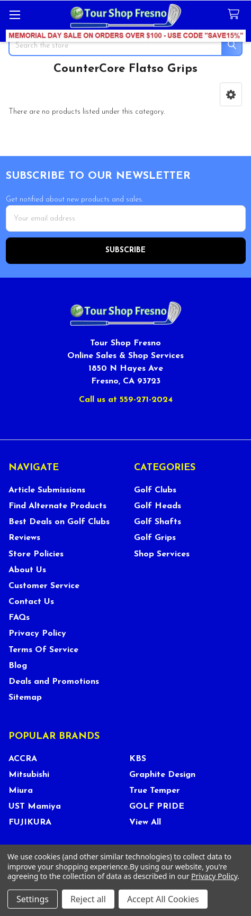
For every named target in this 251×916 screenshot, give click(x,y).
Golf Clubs (155, 490)
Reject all (88, 899)
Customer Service (43, 586)
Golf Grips (155, 538)
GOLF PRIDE (156, 806)
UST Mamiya (34, 806)
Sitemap (25, 697)
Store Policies (36, 554)
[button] (231, 94)
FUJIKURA (29, 822)
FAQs (19, 617)
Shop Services (162, 554)
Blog (17, 666)
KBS (137, 759)
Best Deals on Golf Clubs (59, 522)
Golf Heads (157, 506)
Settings (32, 899)
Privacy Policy (37, 633)
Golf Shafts (157, 522)
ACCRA (22, 759)
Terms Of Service (43, 650)
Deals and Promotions (53, 681)
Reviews (24, 538)
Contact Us (31, 602)
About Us (27, 570)
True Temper (154, 790)
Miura (20, 790)
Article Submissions (46, 490)
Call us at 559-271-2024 (126, 400)
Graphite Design (162, 775)
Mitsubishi (28, 775)
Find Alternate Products (57, 506)
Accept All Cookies (163, 899)
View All (145, 822)
